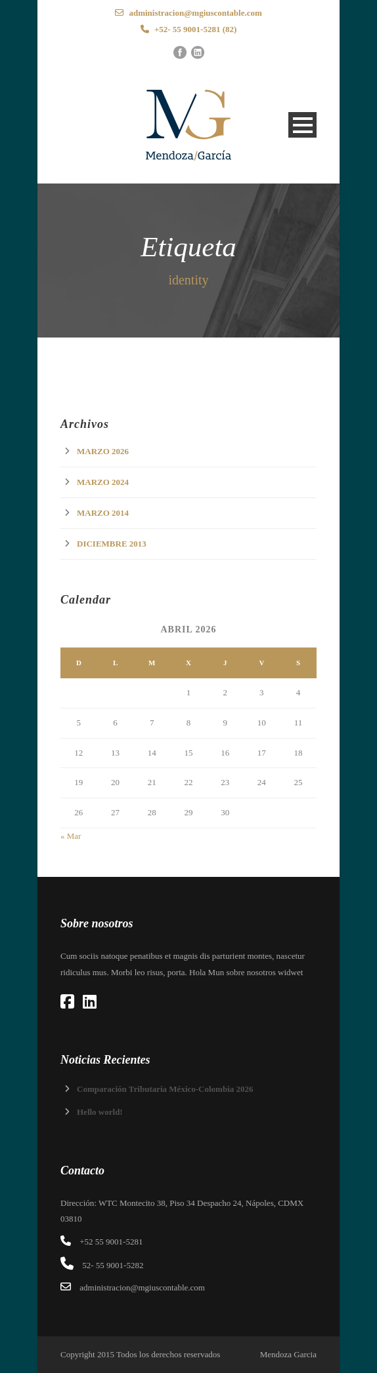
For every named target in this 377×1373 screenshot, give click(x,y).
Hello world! (100, 1112)
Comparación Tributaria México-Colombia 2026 (165, 1089)
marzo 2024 (103, 482)
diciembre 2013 (111, 544)
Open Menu (302, 125)
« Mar (70, 836)
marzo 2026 (103, 451)
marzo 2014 (103, 513)
